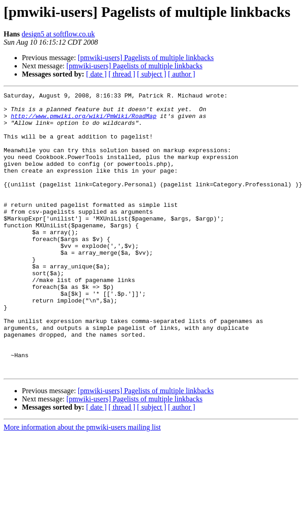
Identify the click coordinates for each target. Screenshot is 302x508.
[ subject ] (151, 74)
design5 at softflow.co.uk (58, 34)
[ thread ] (121, 74)
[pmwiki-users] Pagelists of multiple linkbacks (146, 58)
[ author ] (181, 74)
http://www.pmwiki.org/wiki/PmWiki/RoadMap (84, 121)
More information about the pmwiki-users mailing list (82, 483)
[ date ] (96, 74)
